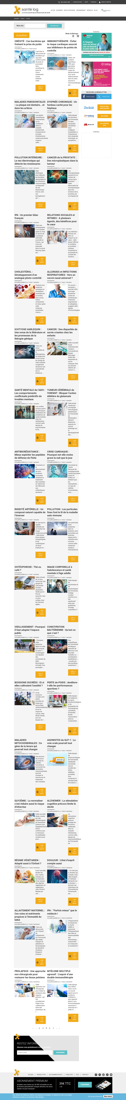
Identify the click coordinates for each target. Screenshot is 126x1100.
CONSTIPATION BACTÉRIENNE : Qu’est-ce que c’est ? (61, 629)
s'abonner (85, 1085)
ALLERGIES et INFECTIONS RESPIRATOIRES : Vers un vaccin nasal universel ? (62, 274)
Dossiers (59, 10)
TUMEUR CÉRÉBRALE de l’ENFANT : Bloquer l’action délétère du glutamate (61, 393)
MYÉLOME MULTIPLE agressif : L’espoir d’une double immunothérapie (60, 974)
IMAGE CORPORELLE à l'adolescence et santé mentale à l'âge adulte (59, 570)
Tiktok (107, 1074)
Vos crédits (104, 116)
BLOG (96, 10)
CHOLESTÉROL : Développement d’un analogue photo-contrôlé (28, 274)
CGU (77, 1074)
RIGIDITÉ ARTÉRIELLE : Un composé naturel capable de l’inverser (30, 512)
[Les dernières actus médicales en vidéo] (96, 157)
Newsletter (41, 1074)
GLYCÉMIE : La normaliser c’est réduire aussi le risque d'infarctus (29, 803)
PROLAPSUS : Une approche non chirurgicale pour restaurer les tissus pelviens (30, 974)
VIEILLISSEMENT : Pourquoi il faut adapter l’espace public (30, 629)
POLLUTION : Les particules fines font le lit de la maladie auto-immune (62, 512)
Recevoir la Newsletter (96, 92)
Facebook (96, 1074)
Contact (85, 1074)
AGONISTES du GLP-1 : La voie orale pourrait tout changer (61, 743)
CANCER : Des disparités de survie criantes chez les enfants (62, 332)
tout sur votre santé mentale (104, 107)
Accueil (16, 18)
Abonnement (81, 10)
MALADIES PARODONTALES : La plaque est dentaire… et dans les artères (30, 104)
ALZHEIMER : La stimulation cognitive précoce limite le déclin (62, 803)
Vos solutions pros (104, 124)
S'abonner (60, 1052)
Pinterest (103, 1074)
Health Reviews (69, 10)
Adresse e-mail (22, 1049)
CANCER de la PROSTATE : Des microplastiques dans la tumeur (62, 160)
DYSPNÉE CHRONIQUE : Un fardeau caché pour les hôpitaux (62, 104)
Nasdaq (103, 9)
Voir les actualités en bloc (78, 36)
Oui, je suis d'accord (95, 1096)
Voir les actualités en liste (73, 36)
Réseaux (90, 10)
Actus (53, 10)
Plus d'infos (39, 1097)
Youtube (111, 1074)
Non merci (108, 1096)
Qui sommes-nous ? (56, 1074)
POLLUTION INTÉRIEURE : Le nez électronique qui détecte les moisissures (29, 160)
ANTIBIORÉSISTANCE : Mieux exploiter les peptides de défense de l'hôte (30, 454)
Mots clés (20, 26)
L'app (86, 2)
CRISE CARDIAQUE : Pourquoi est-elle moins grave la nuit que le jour (60, 454)
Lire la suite (40, 88)
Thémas (93, 2)
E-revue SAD (77, 2)
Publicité (69, 1074)
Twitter (99, 1074)
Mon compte (106, 2)
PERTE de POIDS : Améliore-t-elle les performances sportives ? (62, 685)
